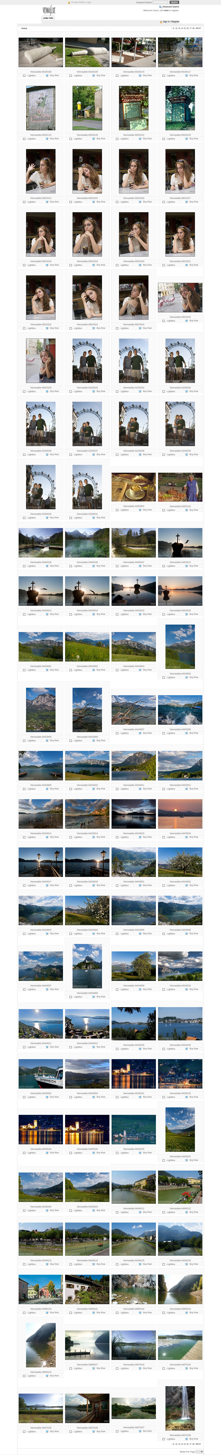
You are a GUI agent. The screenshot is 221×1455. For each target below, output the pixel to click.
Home (24, 28)
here (166, 10)
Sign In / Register (171, 21)
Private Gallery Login (81, 2)
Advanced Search (170, 7)
